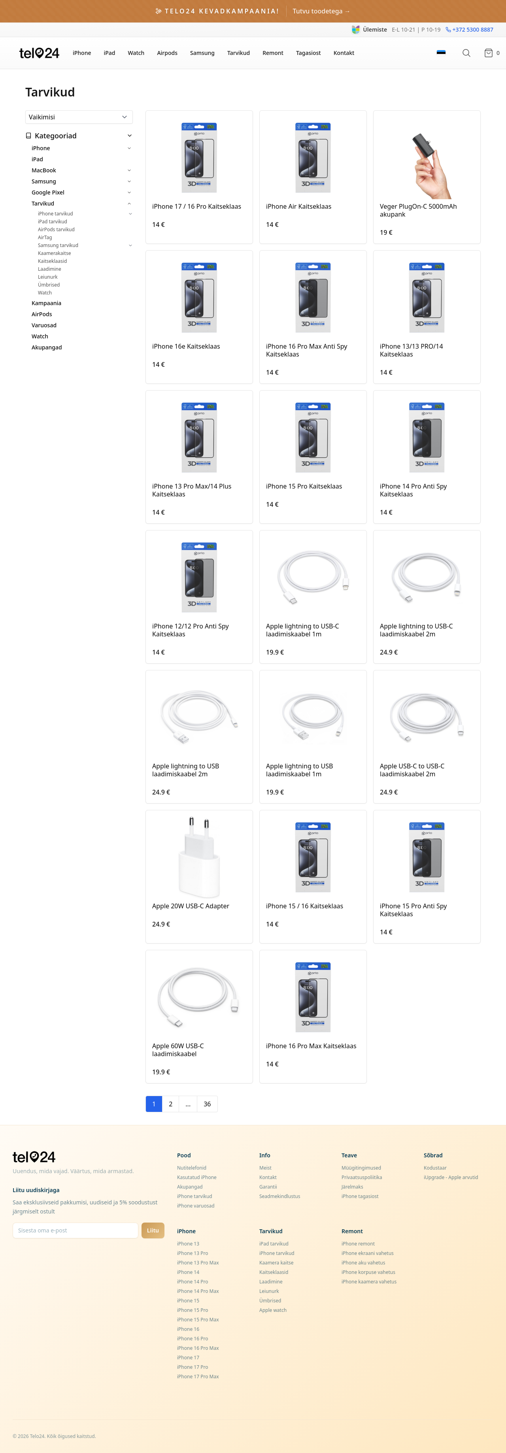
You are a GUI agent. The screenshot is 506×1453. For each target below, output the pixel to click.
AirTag (45, 237)
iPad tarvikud (52, 222)
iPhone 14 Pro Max (198, 1291)
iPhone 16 (188, 1329)
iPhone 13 (188, 1243)
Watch (136, 53)
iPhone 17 (188, 1357)
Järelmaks (352, 1186)
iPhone (82, 53)
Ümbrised (49, 285)
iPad (109, 53)
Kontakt (344, 53)
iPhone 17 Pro (192, 1367)
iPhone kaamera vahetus (369, 1281)
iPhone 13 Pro (192, 1253)
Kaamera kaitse (276, 1262)
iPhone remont (358, 1243)
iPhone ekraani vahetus (368, 1253)
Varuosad (44, 325)
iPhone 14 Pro (192, 1281)
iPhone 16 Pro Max (198, 1348)
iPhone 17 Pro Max (198, 1376)
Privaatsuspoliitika (362, 1177)
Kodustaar (435, 1167)
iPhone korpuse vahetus (368, 1272)
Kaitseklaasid (52, 261)
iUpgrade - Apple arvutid (451, 1177)
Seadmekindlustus (279, 1196)
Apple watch (273, 1310)
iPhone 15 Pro (192, 1310)
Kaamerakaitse (54, 253)
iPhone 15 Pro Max (198, 1319)
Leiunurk (48, 277)
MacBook (44, 170)
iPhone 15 (188, 1300)
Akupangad (47, 347)
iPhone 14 (188, 1272)
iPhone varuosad (196, 1205)
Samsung (202, 53)
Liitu (153, 1230)
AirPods (42, 314)
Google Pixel (48, 192)
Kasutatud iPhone (197, 1177)
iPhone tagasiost (360, 1196)
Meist (265, 1167)
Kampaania (46, 303)
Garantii (268, 1186)
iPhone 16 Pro (192, 1338)
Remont (272, 53)
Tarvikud (238, 53)
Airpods (167, 53)
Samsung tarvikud (58, 245)
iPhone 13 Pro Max (198, 1262)
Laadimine (49, 269)
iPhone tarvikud (55, 214)
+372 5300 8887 (469, 29)
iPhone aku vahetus (363, 1262)
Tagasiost (308, 53)
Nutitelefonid (191, 1167)
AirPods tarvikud (56, 229)
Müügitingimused (361, 1167)
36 (207, 1104)
